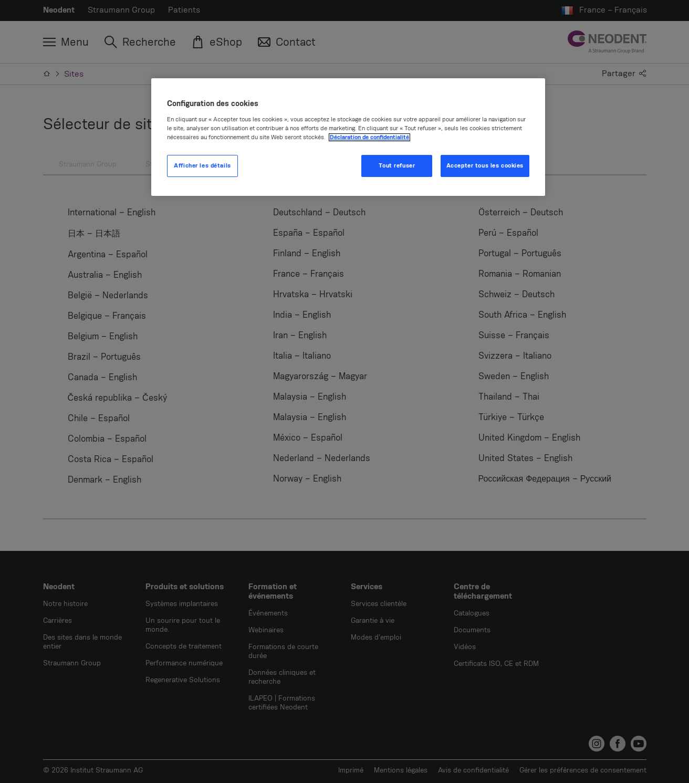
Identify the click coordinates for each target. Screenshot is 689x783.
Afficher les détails (202, 166)
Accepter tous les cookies (485, 166)
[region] (348, 137)
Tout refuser (397, 166)
